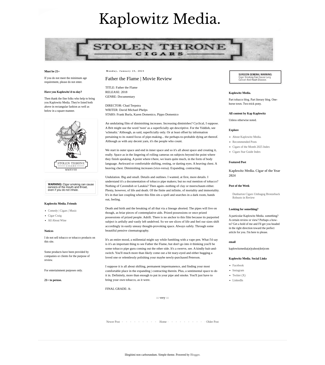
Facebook (238, 265)
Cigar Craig (55, 215)
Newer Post (113, 321)
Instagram (238, 270)
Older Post (212, 321)
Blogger (194, 354)
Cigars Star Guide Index (247, 151)
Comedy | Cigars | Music (62, 210)
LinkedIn (238, 280)
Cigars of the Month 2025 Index (251, 146)
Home (163, 321)
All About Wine (57, 220)
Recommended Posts (245, 141)
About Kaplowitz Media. (247, 136)
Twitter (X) (239, 275)
